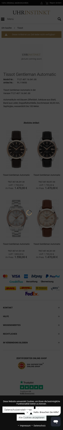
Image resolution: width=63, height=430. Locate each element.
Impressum (24, 425)
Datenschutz (38, 425)
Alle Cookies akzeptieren (32, 417)
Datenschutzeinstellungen (18, 409)
